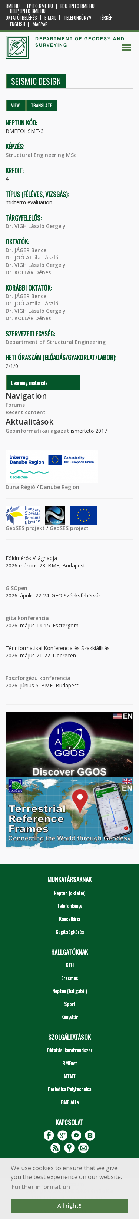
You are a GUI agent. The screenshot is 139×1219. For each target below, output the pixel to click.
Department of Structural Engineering (56, 341)
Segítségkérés (70, 931)
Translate (41, 105)
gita (11, 618)
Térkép (106, 17)
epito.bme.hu (40, 6)
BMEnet (69, 1063)
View (15, 105)
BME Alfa (70, 1102)
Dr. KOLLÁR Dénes (28, 272)
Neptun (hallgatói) (69, 991)
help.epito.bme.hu (28, 11)
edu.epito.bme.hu (77, 6)
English (17, 24)
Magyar (40, 24)
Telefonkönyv (78, 17)
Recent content (26, 412)
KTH (70, 965)
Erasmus (69, 978)
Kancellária (69, 918)
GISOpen (16, 588)
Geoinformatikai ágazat (37, 430)
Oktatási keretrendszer (69, 1050)
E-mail (50, 17)
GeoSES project (69, 528)
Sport (69, 1004)
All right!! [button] (69, 1205)
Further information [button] (41, 1187)
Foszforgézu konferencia (38, 677)
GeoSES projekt (25, 528)
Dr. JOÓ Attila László (32, 257)
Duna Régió (20, 486)
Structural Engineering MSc (41, 154)
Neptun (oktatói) (69, 893)
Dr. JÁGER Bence (26, 250)
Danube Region (59, 486)
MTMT (70, 1076)
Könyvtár (69, 1017)
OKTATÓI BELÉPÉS (21, 17)
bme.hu (13, 6)
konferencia (32, 618)
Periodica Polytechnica (69, 1089)
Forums (15, 404)
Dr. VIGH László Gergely (36, 226)
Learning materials (29, 382)
